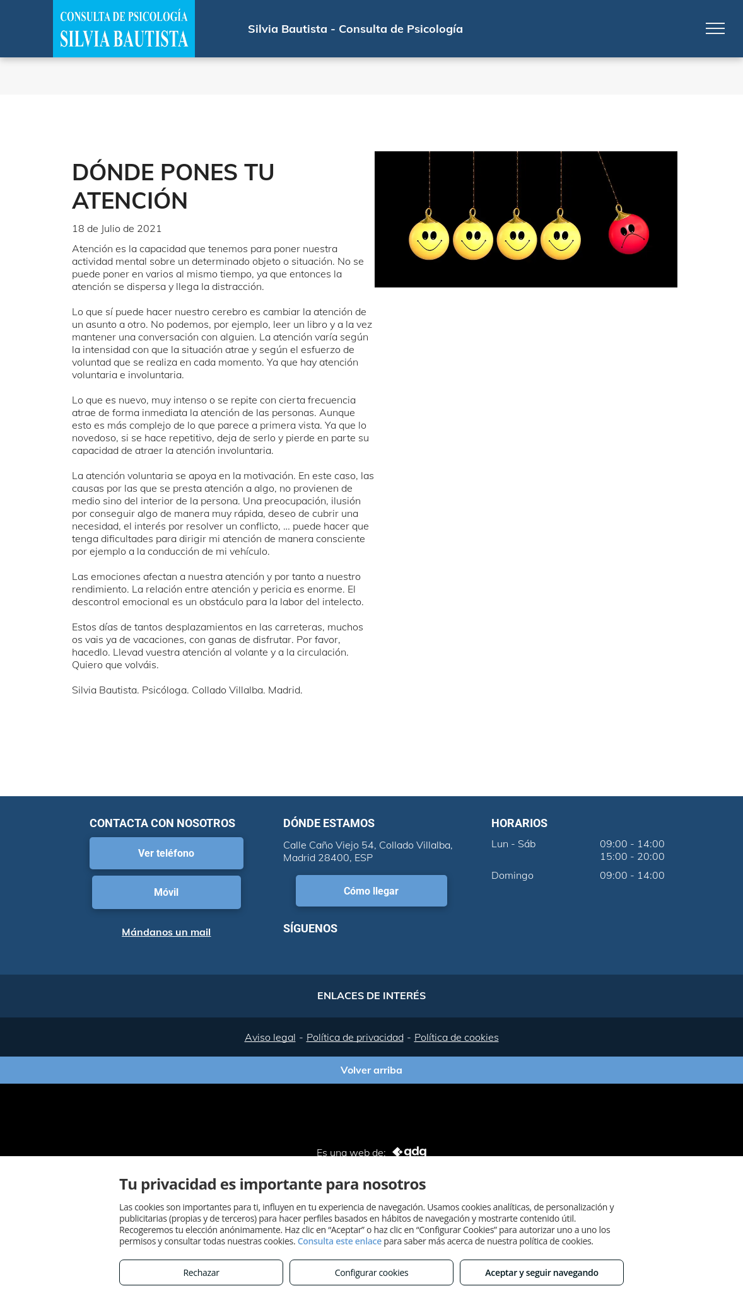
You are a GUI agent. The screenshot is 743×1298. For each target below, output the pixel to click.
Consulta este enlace (340, 1241)
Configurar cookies (372, 1272)
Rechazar (201, 1272)
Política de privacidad (355, 1037)
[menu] (715, 28)
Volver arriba (371, 1069)
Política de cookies (456, 1037)
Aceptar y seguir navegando (541, 1272)
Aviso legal (270, 1037)
